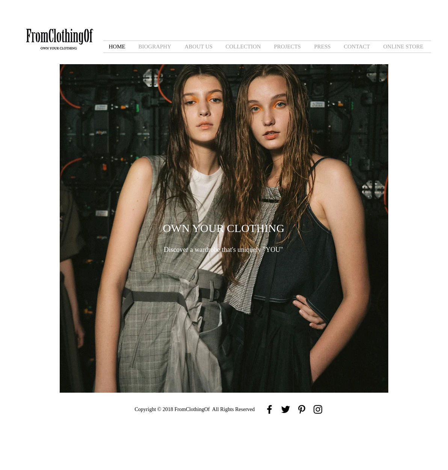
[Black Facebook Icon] (269, 409)
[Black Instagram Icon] (318, 409)
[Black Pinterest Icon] (302, 409)
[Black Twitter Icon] (285, 409)
